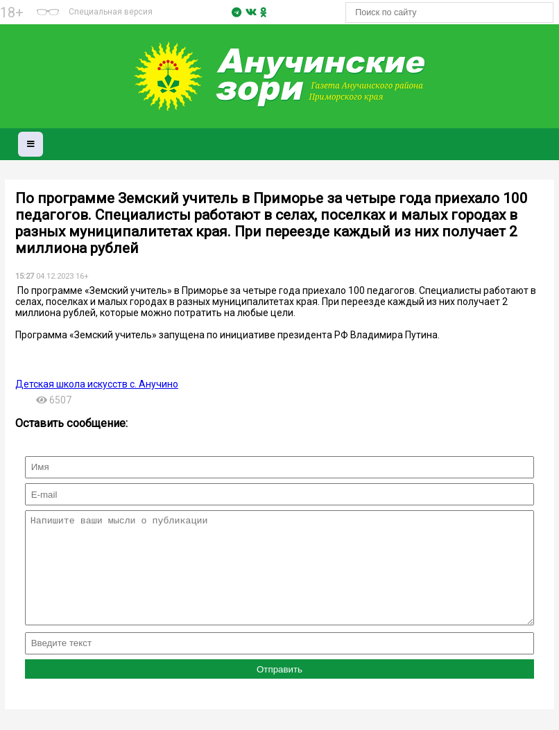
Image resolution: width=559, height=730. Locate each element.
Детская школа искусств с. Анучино (96, 384)
